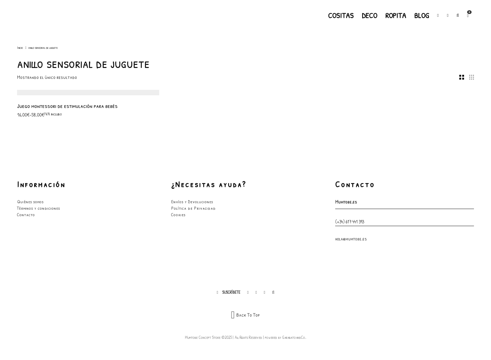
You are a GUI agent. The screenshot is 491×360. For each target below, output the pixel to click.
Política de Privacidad (193, 208)
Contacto (26, 214)
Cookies (178, 214)
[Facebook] (438, 15)
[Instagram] (447, 15)
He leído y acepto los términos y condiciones (416, 312)
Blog (421, 15)
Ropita (395, 15)
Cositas (341, 15)
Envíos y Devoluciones (192, 201)
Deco (369, 15)
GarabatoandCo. (294, 337)
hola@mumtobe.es (351, 238)
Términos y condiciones (38, 208)
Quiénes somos (30, 201)
